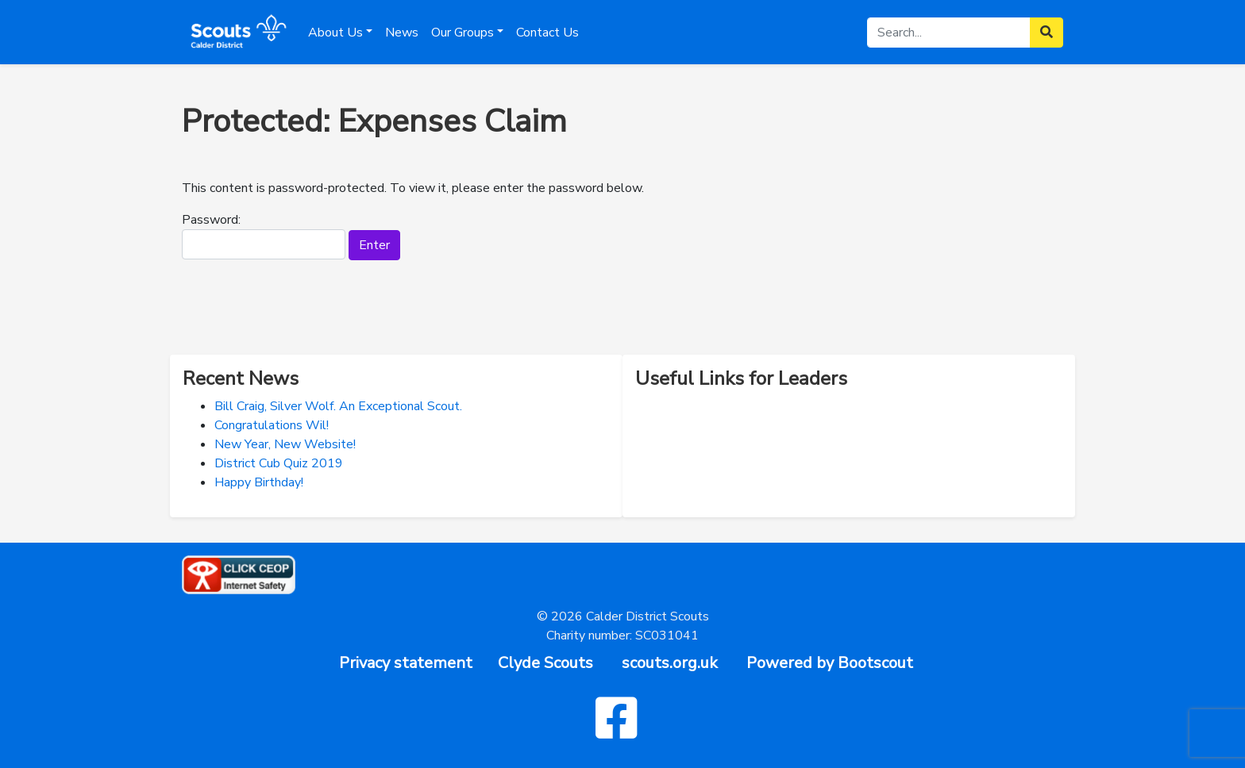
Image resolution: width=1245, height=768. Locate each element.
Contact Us (547, 32)
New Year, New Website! (285, 444)
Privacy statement (405, 663)
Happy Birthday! (258, 482)
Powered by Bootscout (829, 663)
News (401, 32)
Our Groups (462, 32)
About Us (335, 32)
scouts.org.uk (670, 663)
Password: (263, 235)
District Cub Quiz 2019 (278, 463)
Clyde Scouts (545, 663)
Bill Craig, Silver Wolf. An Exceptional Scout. (338, 406)
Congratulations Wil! (271, 425)
